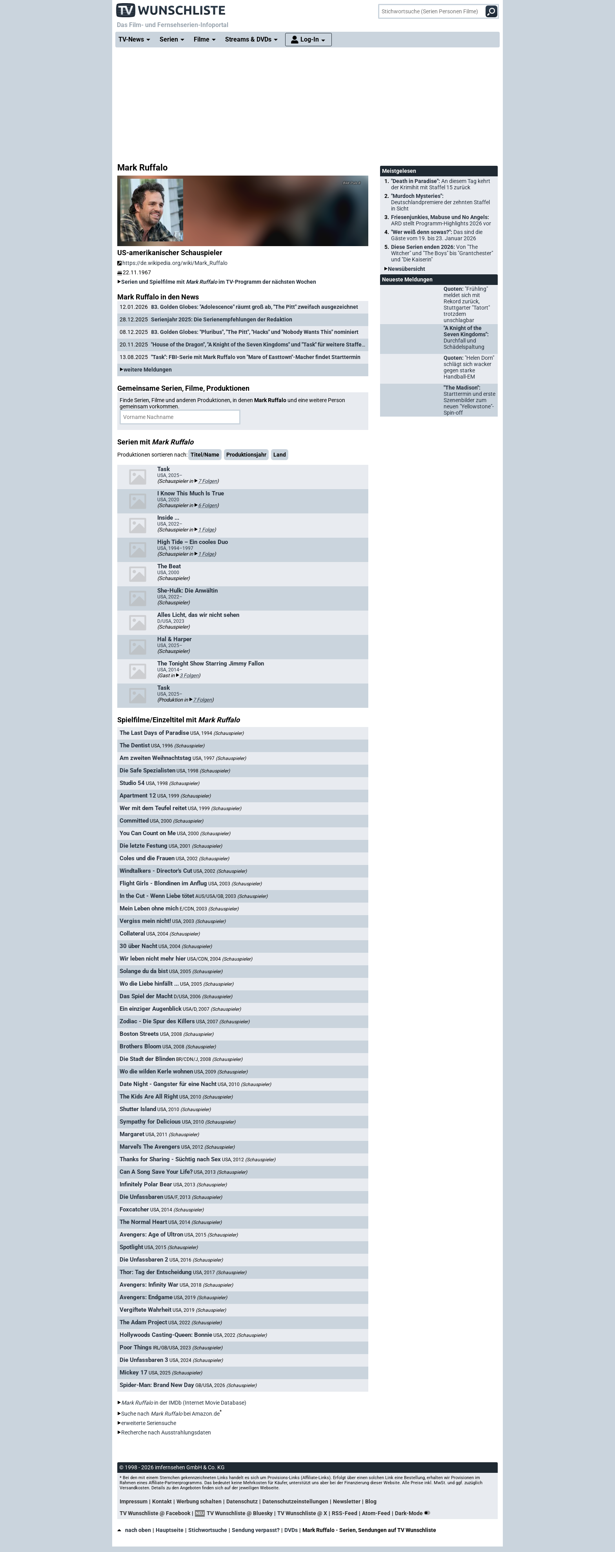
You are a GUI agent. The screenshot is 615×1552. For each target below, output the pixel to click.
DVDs (291, 1530)
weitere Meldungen (148, 369)
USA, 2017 (219, 1272)
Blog (371, 1501)
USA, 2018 (206, 1285)
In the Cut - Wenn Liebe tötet (157, 895)
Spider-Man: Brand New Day (157, 1385)
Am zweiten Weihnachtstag (155, 757)
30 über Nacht (138, 946)
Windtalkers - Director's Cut (156, 870)
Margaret (132, 1134)
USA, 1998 (203, 771)
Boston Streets (139, 1033)
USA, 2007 (222, 1021)
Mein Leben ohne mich (149, 908)
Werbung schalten (199, 1501)
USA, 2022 (195, 1322)
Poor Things (136, 1347)
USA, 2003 (235, 884)
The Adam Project (143, 1322)
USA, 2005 (195, 971)
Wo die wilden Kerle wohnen (156, 1071)
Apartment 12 (138, 795)
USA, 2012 (208, 1147)
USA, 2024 (196, 1360)
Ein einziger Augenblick (151, 1008)
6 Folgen (207, 505)
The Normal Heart (143, 1222)
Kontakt (162, 1501)
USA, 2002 (202, 858)
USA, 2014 (177, 1210)
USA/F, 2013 (193, 1197)
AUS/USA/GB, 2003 (231, 896)
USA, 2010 (244, 1084)
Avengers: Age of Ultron (151, 1234)
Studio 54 (132, 783)
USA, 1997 (219, 758)
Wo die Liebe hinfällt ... (149, 983)
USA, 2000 (176, 821)
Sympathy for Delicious (150, 1121)
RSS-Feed (344, 1513)
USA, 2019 (200, 1297)
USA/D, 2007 (212, 1009)
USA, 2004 (173, 934)
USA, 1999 (184, 796)
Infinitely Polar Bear (146, 1184)
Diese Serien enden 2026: (442, 253)
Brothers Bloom (140, 1046)
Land (279, 454)
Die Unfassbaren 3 (144, 1359)
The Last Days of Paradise (154, 732)
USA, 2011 (172, 1134)
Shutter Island (138, 1109)
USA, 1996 (177, 746)
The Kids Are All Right (149, 1096)
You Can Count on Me (148, 833)
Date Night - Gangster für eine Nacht (168, 1084)
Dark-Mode (414, 1513)
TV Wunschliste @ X (302, 1513)
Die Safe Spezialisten (147, 770)
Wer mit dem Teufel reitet (153, 808)
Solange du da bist (144, 971)
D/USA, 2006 (203, 996)
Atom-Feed (376, 1513)
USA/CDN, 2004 (219, 959)
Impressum (133, 1501)
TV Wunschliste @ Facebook (155, 1513)
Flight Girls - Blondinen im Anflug (163, 883)
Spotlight (131, 1247)
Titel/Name (205, 454)
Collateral (132, 933)
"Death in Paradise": (440, 184)
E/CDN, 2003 (209, 909)
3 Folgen (189, 675)
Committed (134, 820)
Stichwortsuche (207, 1530)
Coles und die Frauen (147, 858)
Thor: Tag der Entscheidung (156, 1272)
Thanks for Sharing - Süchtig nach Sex (170, 1159)
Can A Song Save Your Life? (156, 1171)
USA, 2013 (220, 1172)
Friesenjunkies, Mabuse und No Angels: (441, 220)
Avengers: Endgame (146, 1297)
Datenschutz (242, 1501)
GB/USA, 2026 (226, 1385)
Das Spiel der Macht (146, 996)
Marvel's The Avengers (150, 1146)
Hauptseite (170, 1530)
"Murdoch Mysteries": (440, 202)
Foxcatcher (134, 1209)
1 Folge (206, 530)
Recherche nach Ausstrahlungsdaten (166, 1432)
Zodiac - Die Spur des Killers (157, 1021)
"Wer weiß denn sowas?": (436, 235)
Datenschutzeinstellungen (295, 1501)
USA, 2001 (195, 846)
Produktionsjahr (246, 454)
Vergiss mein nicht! (145, 921)
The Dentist (135, 745)
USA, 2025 (175, 1373)
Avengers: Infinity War (149, 1284)
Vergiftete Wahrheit (145, 1309)
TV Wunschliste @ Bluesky (240, 1513)
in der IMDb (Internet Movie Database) (183, 1403)
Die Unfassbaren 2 (144, 1259)
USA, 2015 (211, 1235)
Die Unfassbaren (141, 1196)
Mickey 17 (133, 1372)
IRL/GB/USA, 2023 (187, 1348)
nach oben (134, 1530)
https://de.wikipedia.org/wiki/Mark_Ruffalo (172, 263)
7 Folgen (207, 481)
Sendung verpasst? (256, 1530)
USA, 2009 (220, 1072)
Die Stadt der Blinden (147, 1058)
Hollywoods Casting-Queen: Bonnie (166, 1334)
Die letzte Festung (143, 845)
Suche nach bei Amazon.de (170, 1414)
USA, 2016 (196, 1260)
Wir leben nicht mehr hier (153, 958)
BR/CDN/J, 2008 (209, 1059)
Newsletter (346, 1501)
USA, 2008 (186, 1034)
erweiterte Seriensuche (148, 1423)
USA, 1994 (217, 733)
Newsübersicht (406, 269)
